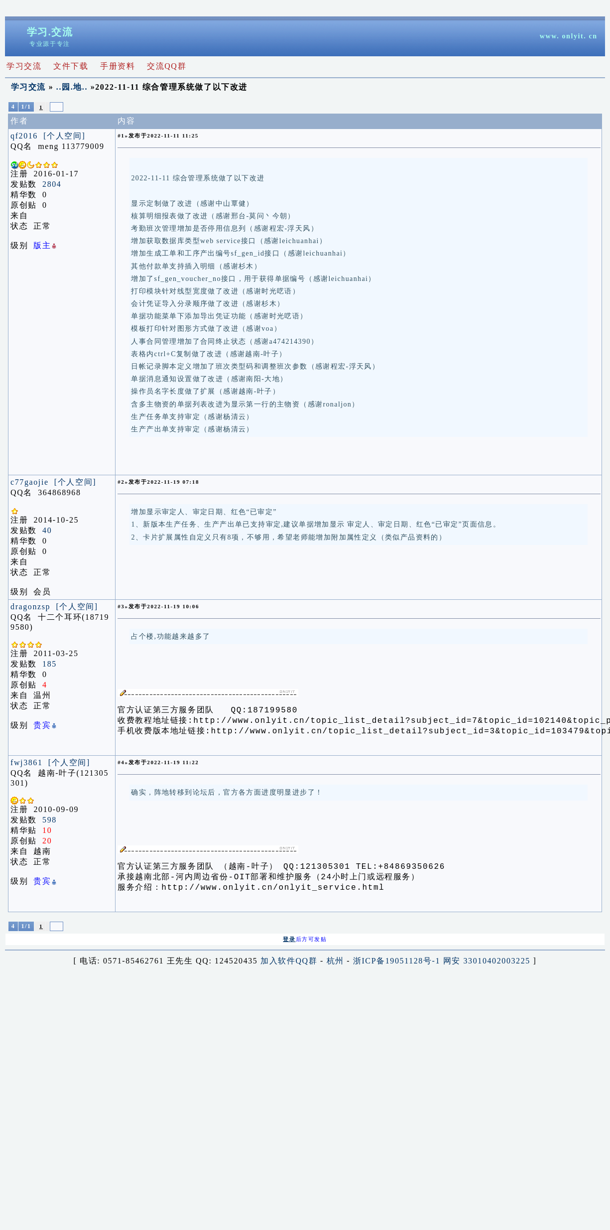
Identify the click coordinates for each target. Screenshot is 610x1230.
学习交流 (28, 87)
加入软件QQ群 (288, 966)
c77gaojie (29, 482)
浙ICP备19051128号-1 (396, 966)
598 (49, 823)
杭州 (335, 966)
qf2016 (24, 136)
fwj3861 (26, 765)
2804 (51, 184)
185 (49, 664)
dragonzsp (30, 606)
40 (47, 530)
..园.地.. (72, 87)
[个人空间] (64, 136)
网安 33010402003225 (486, 966)
